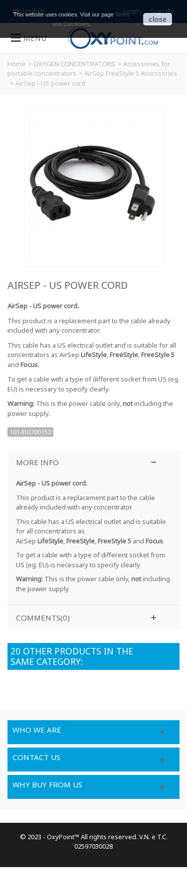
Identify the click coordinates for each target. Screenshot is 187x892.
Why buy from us (47, 784)
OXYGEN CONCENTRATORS (74, 63)
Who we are (36, 729)
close (158, 19)
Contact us (36, 757)
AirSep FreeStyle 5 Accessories (130, 73)
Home (16, 63)
